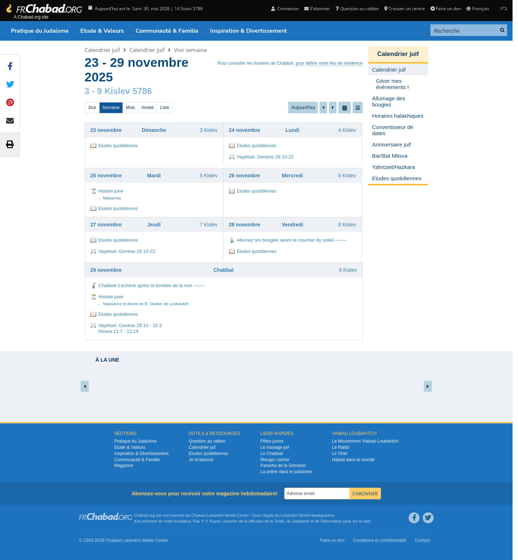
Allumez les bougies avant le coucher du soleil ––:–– (292, 240)
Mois (130, 107)
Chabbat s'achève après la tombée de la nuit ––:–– (152, 285)
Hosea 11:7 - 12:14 (119, 331)
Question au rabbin (357, 8)
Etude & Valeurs (102, 31)
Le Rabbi (340, 447)
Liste (164, 107)
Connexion (285, 8)
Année (147, 107)
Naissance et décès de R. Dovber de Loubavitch (146, 304)
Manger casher (274, 459)
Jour (92, 107)
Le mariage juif (274, 447)
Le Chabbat (271, 453)
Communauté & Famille (167, 31)
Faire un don (445, 8)
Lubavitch (215, 515)
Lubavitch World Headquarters (307, 515)
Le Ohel (339, 453)
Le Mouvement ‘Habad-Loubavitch (365, 441)
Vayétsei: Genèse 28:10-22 (265, 157)
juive (347, 521)
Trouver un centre (404, 8)
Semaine (111, 107)
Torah (279, 521)
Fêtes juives (272, 441)
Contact (422, 540)
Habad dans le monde (353, 459)
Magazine (123, 465)
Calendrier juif (102, 49)
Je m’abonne (201, 459)
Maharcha (112, 198)
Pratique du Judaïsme (40, 31)
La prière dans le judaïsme (286, 471)
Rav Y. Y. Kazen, (207, 521)
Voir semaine (190, 49)
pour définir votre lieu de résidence (329, 63)
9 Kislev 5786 (124, 91)
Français (477, 8)
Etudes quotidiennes (118, 145)
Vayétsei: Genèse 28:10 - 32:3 (130, 325)
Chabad (198, 515)
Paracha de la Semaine (283, 465)
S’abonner (317, 8)
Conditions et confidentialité (379, 540)
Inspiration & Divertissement (248, 31)
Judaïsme (300, 521)
